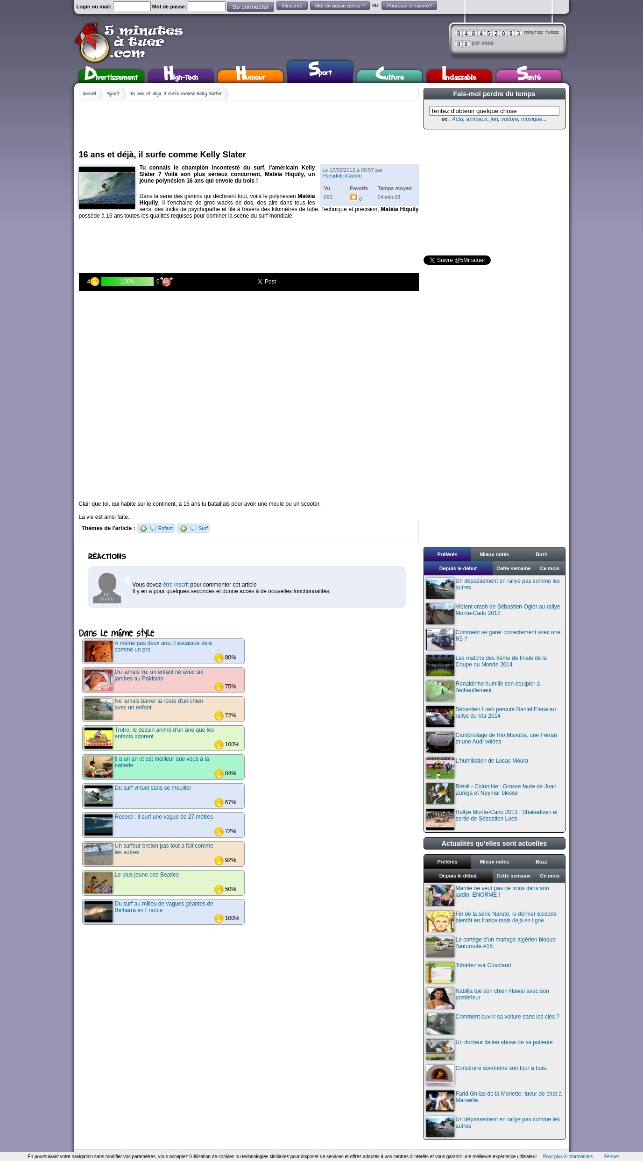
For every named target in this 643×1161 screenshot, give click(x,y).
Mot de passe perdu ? (340, 5)
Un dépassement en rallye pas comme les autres (493, 588)
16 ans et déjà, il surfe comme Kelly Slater (176, 94)
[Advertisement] (249, 121)
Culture (389, 76)
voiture (509, 119)
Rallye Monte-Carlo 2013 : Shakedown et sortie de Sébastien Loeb (492, 819)
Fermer (611, 1156)
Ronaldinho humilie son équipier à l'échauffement (483, 690)
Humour (250, 76)
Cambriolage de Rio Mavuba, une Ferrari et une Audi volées (491, 742)
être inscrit (176, 584)
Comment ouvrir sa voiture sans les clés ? (493, 1023)
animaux (477, 119)
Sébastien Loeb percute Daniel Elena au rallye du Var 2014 (491, 716)
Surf (203, 528)
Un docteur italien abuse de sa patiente (489, 1049)
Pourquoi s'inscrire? (409, 5)
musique (531, 119)
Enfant (165, 528)
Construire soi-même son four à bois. (487, 1075)
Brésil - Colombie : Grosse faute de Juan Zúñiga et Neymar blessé (491, 793)
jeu (494, 119)
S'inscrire (292, 5)
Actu (457, 119)
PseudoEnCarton (342, 175)
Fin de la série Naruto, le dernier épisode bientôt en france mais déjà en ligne (491, 921)
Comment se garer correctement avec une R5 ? (493, 639)
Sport (320, 70)
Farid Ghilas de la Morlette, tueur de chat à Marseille (494, 1100)
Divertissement (111, 76)
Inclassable (459, 76)
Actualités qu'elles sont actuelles (494, 843)
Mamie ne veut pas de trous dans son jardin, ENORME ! (487, 895)
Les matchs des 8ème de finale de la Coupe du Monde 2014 (486, 665)
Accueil (89, 94)
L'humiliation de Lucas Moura (477, 768)
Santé (528, 76)
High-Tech (180, 76)
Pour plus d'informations (568, 1156)
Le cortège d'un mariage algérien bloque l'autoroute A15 (491, 946)
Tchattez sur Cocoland (468, 972)
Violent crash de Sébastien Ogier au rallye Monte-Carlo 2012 (493, 613)
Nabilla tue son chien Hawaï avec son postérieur (487, 998)
